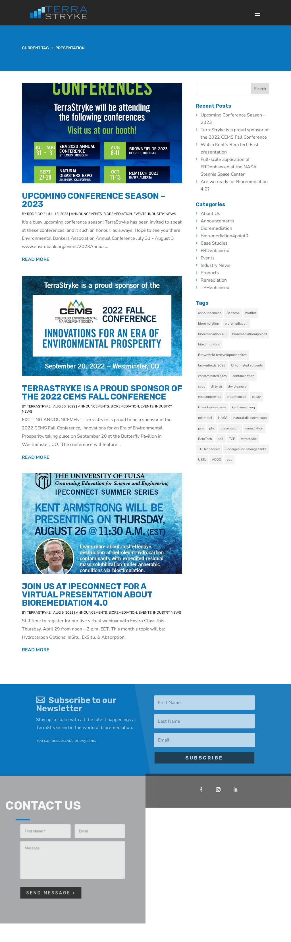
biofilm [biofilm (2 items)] (253, 313)
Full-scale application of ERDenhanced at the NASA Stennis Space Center (232, 166)
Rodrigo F (36, 214)
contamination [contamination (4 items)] (246, 376)
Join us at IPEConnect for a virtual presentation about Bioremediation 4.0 (87, 594)
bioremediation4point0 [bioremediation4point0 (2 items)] (252, 334)
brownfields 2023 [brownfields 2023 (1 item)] (214, 365)
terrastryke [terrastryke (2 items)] (252, 439)
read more (35, 259)
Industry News (162, 214)
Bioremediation (117, 214)
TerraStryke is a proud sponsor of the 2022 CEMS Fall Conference (102, 393)
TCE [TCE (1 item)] (235, 439)
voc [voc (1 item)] (232, 459)
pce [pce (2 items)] (204, 428)
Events (140, 214)
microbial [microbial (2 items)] (208, 417)
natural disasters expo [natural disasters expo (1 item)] (253, 417)
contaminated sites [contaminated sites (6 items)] (215, 376)
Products (213, 273)
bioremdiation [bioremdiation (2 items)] (211, 323)
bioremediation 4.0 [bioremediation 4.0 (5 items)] (215, 334)
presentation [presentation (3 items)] (233, 428)
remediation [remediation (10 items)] (257, 428)
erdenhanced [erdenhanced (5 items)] (240, 396)
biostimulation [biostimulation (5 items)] (212, 344)
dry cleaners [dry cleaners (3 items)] (240, 386)
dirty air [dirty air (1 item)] (219, 386)
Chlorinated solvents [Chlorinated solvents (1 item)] (250, 365)
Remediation (217, 280)
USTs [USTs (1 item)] (205, 459)
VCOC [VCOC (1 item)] (219, 459)
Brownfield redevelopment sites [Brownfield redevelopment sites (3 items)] (225, 355)
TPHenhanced (218, 287)
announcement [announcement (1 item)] (212, 313)
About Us (213, 213)
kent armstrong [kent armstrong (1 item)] (246, 407)
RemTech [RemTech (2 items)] (208, 439)
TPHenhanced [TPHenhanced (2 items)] (212, 449)
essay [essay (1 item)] (259, 396)
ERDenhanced (218, 250)
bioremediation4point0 (227, 236)
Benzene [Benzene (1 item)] (236, 313)
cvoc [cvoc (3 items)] (204, 386)
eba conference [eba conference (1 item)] (212, 396)
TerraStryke (39, 406)
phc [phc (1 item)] (215, 428)
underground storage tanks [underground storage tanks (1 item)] (249, 449)
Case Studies (217, 243)
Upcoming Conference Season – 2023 (93, 200)
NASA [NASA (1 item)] (226, 417)
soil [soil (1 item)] (223, 439)
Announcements (86, 214)
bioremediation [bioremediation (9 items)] (239, 323)
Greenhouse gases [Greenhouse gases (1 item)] (215, 407)
